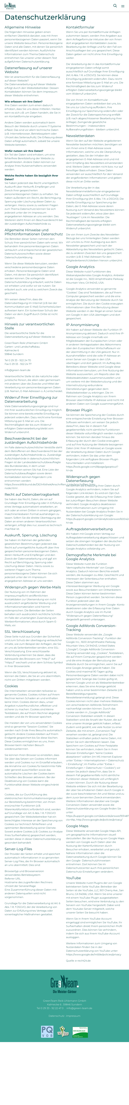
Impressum (73, 1015)
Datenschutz (56, 1015)
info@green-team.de (79, 1008)
